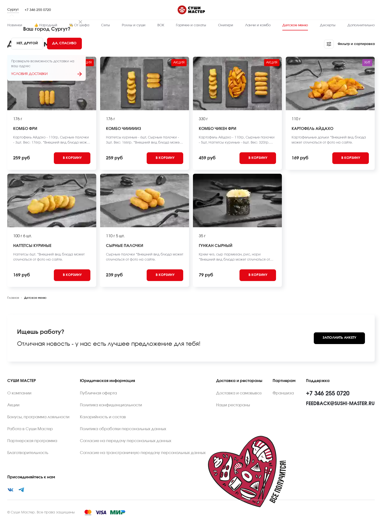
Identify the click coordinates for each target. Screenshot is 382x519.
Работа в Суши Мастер (30, 429)
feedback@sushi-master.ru (340, 403)
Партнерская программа (32, 441)
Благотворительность (27, 453)
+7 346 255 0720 (38, 10)
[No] (27, 43)
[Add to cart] (72, 158)
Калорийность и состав (103, 417)
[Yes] (64, 43)
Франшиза (283, 393)
